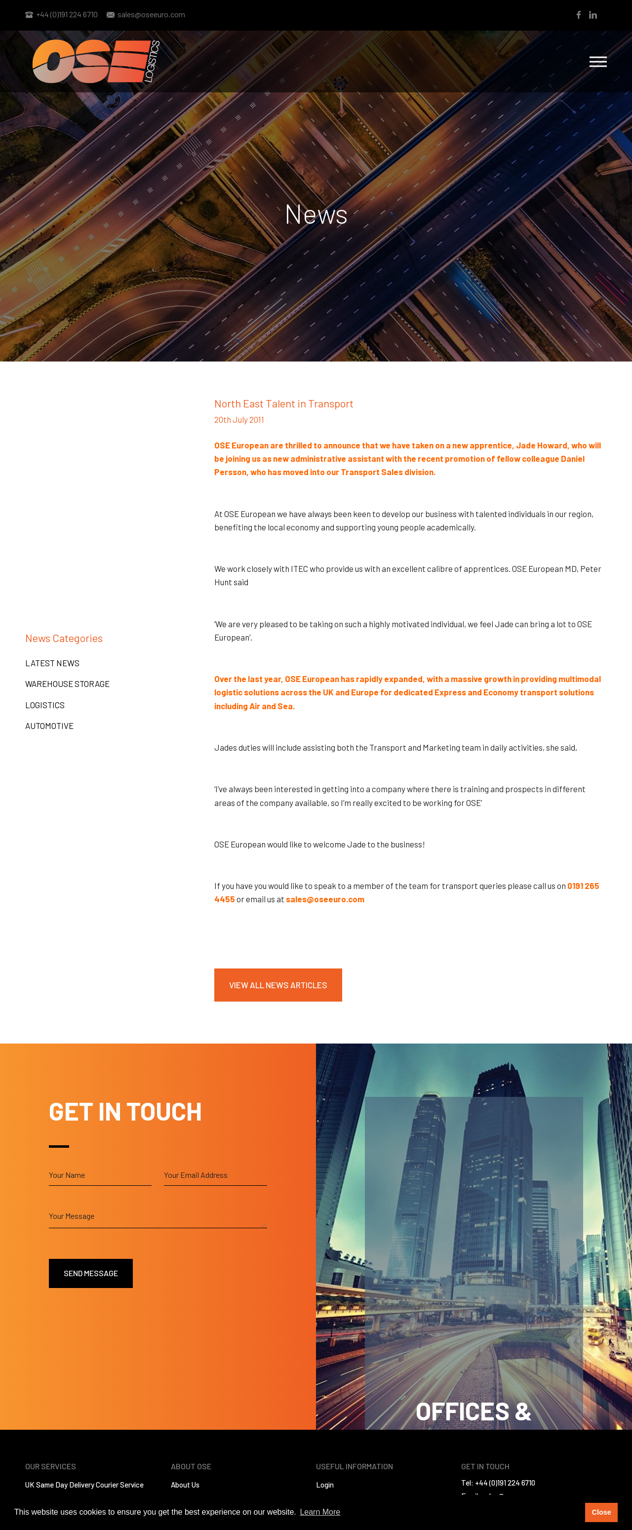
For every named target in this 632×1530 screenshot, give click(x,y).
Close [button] (601, 1512)
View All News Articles (278, 985)
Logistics (45, 705)
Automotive (49, 725)
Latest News (52, 663)
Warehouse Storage (67, 683)
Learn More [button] (320, 1512)
